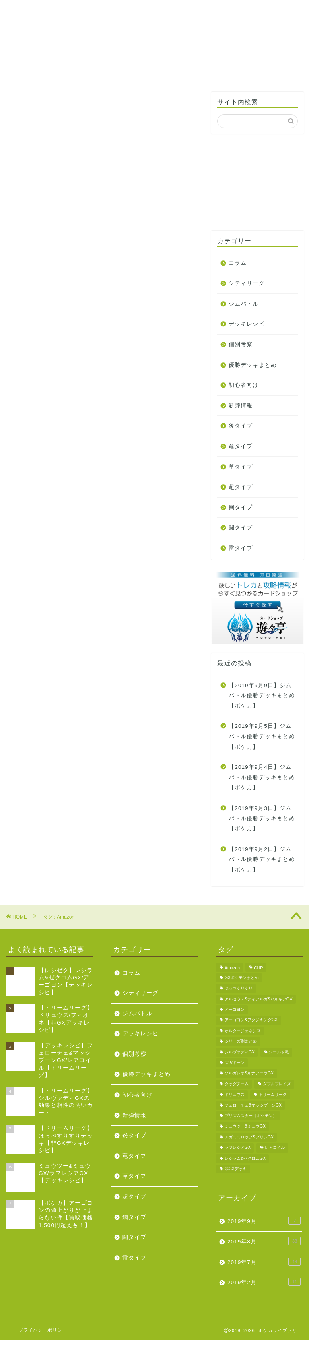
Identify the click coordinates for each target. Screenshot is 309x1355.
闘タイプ (241, 528)
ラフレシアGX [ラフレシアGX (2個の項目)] (238, 1148)
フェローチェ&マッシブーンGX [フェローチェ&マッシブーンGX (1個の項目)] (253, 1105)
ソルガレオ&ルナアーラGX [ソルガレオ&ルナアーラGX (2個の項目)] (249, 1073)
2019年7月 (264, 1262)
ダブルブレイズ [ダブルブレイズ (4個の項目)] (277, 1084)
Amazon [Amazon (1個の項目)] (232, 968)
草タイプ (241, 467)
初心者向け (244, 385)
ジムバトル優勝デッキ (119, 13)
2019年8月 (264, 1241)
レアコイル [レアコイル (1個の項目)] (275, 1148)
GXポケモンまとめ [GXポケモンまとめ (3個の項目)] (242, 977)
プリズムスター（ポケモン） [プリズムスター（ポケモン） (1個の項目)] (251, 1115)
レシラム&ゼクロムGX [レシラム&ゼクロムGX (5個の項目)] (245, 1158)
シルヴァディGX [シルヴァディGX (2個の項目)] (240, 1052)
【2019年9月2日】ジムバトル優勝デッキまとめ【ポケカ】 (262, 859)
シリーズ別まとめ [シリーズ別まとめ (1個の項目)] (241, 1041)
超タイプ (241, 487)
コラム (238, 263)
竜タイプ (241, 446)
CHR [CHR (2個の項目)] (258, 968)
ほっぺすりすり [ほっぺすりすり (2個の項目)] (239, 988)
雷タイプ (241, 548)
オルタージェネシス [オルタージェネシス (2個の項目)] (243, 1031)
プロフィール (163, 10)
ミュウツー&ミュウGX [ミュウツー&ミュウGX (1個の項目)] (245, 1126)
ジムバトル (244, 304)
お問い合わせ (208, 10)
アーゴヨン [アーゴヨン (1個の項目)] (235, 1009)
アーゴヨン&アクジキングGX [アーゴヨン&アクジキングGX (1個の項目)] (251, 1020)
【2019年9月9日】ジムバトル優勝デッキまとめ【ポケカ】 (262, 695)
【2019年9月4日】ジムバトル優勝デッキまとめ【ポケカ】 (262, 777)
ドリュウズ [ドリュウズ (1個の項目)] (235, 1095)
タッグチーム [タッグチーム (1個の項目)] (237, 1084)
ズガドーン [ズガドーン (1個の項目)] (235, 1062)
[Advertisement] (257, 182)
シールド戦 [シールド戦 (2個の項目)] (279, 1052)
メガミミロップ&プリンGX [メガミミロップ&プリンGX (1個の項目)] (249, 1137)
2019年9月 (264, 1221)
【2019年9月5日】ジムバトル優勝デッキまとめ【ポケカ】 (262, 736)
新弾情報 (241, 406)
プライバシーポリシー (43, 1330)
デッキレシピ (247, 324)
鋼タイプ (241, 507)
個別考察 (241, 344)
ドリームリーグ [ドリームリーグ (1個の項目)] (273, 1095)
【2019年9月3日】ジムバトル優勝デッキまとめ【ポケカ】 (262, 818)
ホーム (30, 10)
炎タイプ (241, 426)
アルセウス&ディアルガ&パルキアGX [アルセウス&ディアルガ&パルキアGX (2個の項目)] (259, 999)
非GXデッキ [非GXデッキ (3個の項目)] (236, 1169)
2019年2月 (264, 1282)
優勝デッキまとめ (253, 365)
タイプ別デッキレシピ (75, 13)
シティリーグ (247, 283)
